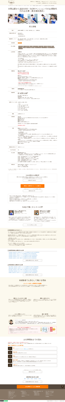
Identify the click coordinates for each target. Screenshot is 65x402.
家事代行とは (32, 1)
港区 (25, 378)
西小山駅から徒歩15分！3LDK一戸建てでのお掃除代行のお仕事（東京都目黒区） (23, 269)
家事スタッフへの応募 (49, 392)
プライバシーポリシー (49, 395)
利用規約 (47, 396)
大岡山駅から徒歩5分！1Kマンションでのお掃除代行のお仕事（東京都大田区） (23, 253)
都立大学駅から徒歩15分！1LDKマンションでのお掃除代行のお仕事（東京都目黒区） (24, 266)
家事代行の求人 (36, 392)
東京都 (25, 5)
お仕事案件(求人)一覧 (45, 3)
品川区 (28, 378)
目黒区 (31, 5)
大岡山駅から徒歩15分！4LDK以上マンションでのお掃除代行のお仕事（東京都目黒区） (24, 252)
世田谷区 (35, 378)
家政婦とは (23, 396)
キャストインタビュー (53, 1)
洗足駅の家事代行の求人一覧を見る (32, 260)
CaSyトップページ (12, 391)
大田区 (32, 378)
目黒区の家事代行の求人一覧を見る (32, 274)
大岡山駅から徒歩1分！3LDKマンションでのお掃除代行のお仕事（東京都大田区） (23, 255)
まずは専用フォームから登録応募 (32, 386)
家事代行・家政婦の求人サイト (11, 2)
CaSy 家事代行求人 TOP (11, 5)
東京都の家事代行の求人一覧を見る (32, 381)
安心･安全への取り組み (53, 3)
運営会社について (49, 393)
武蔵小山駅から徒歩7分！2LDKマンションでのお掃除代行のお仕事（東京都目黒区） (24, 268)
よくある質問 (39, 3)
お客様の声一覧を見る (32, 180)
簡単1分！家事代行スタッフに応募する (32, 185)
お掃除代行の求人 (37, 393)
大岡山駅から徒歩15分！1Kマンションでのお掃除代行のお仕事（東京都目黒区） (23, 256)
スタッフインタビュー (12, 396)
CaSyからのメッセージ (45, 1)
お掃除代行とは (24, 392)
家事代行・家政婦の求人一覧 (19, 5)
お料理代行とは (24, 393)
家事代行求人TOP (32, 190)
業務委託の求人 (38, 1)
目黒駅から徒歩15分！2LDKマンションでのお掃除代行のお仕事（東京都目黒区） (23, 272)
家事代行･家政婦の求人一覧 (38, 391)
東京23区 (28, 5)
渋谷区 (39, 378)
